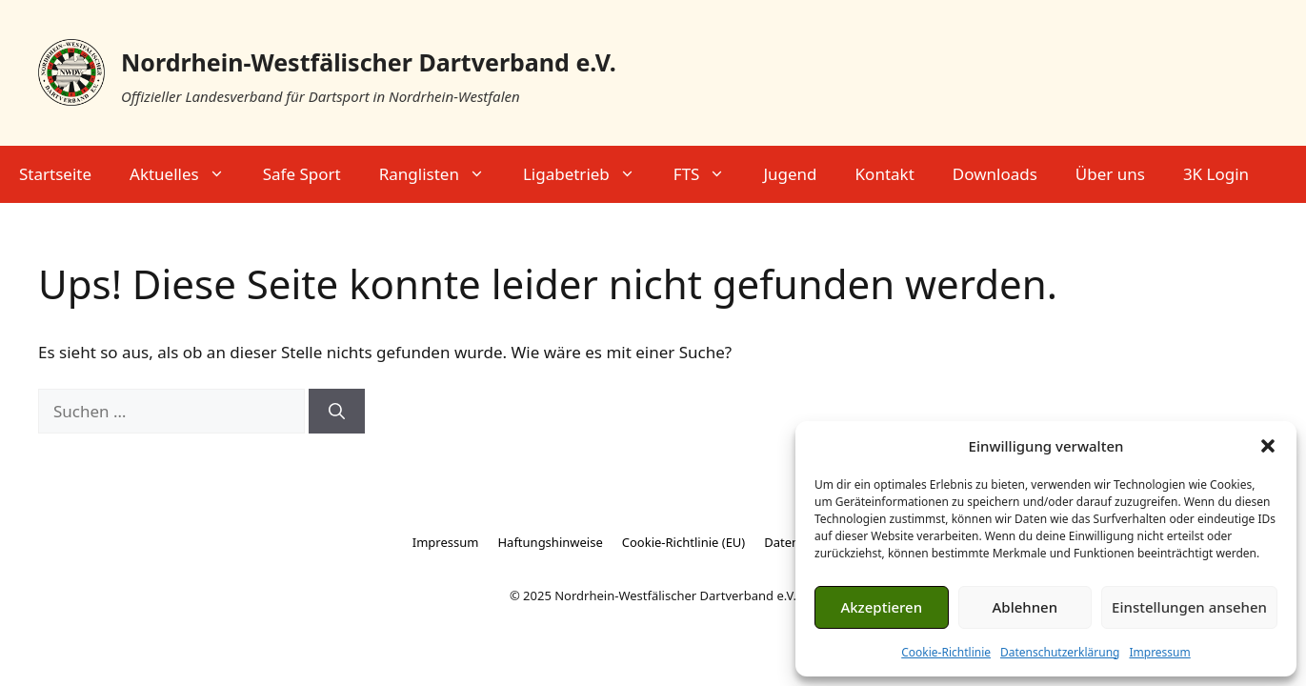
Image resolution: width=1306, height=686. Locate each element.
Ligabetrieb (588, 174)
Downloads (995, 174)
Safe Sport (302, 174)
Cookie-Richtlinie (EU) (684, 542)
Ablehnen (1025, 606)
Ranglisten (441, 174)
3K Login (1216, 174)
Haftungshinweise (549, 542)
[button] (1267, 445)
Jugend (789, 174)
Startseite (55, 174)
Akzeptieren (881, 606)
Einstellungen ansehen (1189, 606)
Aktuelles (187, 174)
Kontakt (884, 174)
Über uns (1110, 174)
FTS (709, 174)
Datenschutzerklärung (1059, 652)
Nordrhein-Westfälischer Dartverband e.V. (368, 62)
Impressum (1159, 652)
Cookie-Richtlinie (946, 652)
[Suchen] (337, 411)
